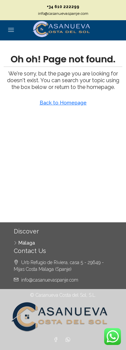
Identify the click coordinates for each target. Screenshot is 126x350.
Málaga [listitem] (24, 243)
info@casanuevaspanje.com (63, 13)
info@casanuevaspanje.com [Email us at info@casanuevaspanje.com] (49, 280)
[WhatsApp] (69, 340)
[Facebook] (57, 340)
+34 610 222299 (63, 6)
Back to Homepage (63, 103)
